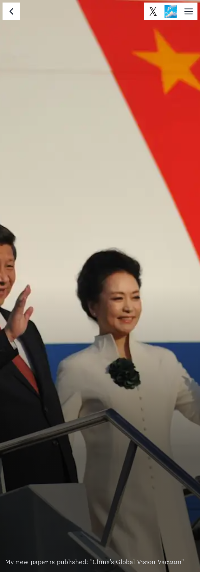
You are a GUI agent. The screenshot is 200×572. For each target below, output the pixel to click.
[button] (188, 11)
